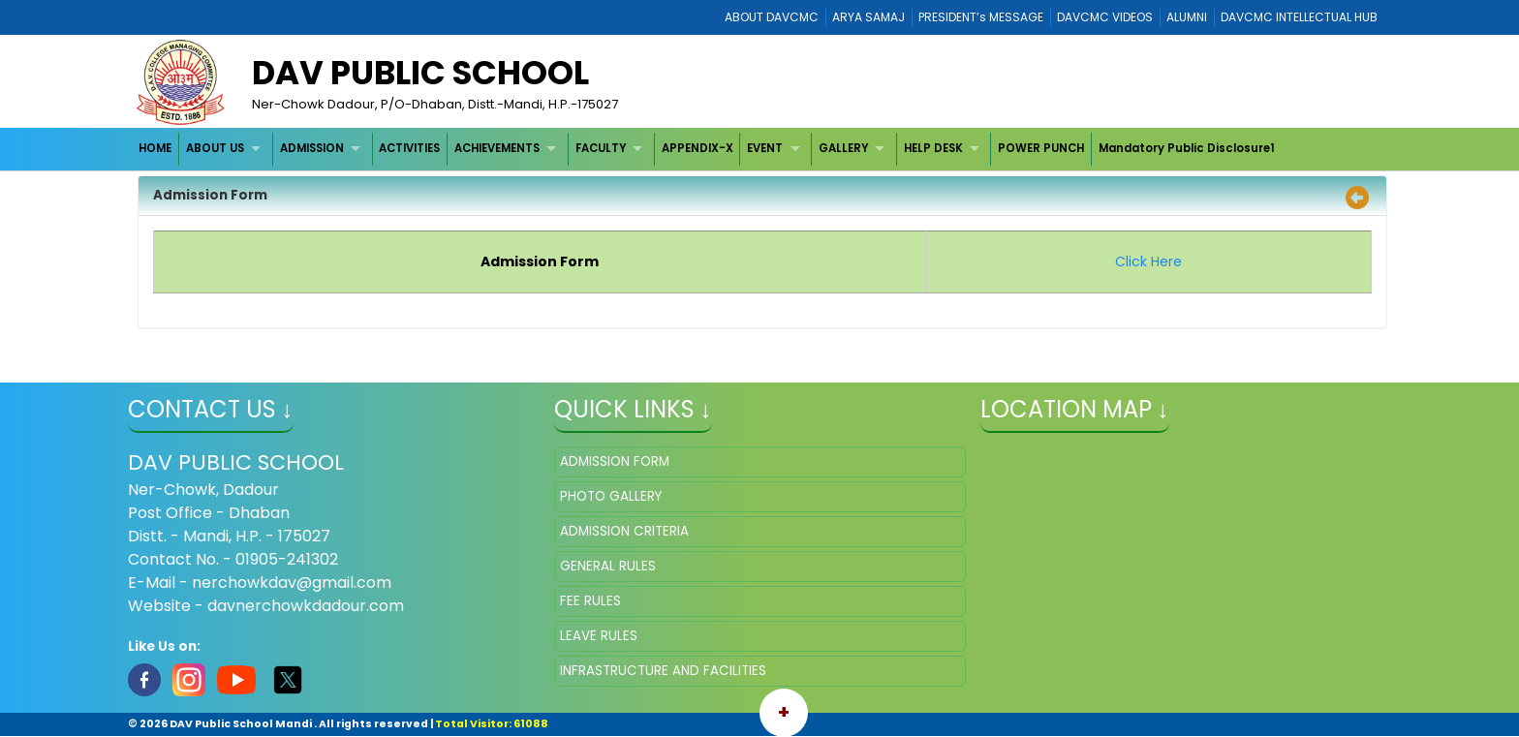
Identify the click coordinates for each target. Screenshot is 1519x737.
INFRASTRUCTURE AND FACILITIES (663, 670)
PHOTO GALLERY (611, 496)
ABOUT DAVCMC (772, 17)
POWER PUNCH (1041, 148)
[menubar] (707, 149)
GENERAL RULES (608, 566)
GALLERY (843, 148)
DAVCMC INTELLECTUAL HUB (1299, 17)
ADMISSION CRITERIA (624, 531)
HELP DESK (933, 148)
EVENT (765, 148)
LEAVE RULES (598, 636)
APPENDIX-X (697, 148)
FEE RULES (590, 601)
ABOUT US (215, 148)
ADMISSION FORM (614, 461)
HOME (155, 148)
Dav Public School (420, 72)
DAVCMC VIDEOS (1105, 17)
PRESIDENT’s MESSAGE (980, 17)
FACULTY (600, 148)
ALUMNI (1186, 17)
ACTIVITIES (409, 148)
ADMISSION (312, 148)
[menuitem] (156, 149)
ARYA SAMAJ (868, 17)
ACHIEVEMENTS (497, 148)
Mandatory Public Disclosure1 (1187, 148)
